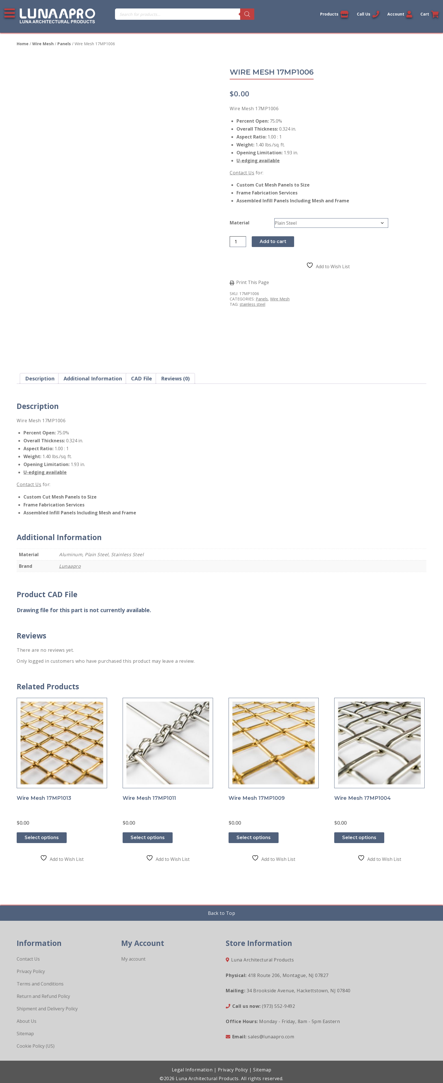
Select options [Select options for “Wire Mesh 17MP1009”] (253, 837)
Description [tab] (40, 378)
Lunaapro (70, 566)
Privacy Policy (31, 971)
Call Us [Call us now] (368, 14)
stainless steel (252, 304)
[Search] (247, 14)
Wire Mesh (43, 43)
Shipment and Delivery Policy (47, 1009)
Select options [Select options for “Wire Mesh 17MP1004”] (359, 837)
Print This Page (252, 282)
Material (239, 223)
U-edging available (258, 160)
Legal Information (192, 1070)
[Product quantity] (238, 241)
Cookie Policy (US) (36, 1046)
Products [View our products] (334, 14)
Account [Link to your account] (399, 14)
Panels (64, 43)
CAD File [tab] (141, 378)
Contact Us (242, 173)
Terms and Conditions (40, 984)
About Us (26, 1021)
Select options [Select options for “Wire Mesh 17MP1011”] (148, 837)
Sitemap (25, 1033)
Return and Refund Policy (43, 996)
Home (23, 43)
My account (133, 959)
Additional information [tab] (93, 378)
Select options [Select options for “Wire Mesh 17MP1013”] (42, 837)
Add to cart (273, 241)
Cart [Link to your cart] (429, 14)
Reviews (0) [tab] (175, 378)
